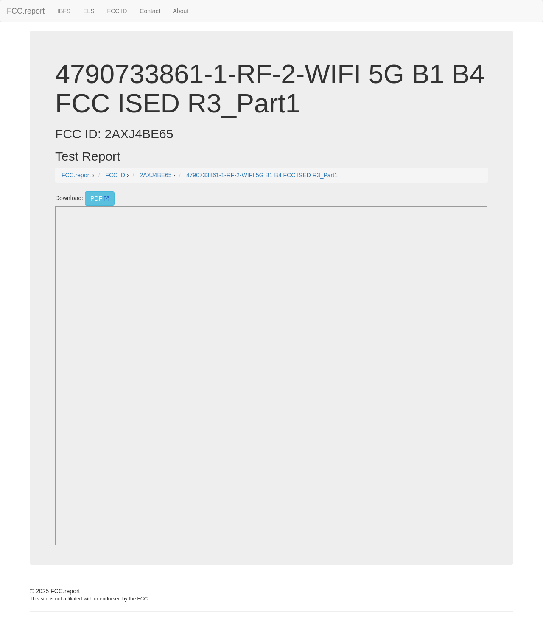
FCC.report (26, 11)
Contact (150, 11)
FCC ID (117, 11)
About (181, 11)
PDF (99, 198)
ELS (88, 11)
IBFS (63, 11)
